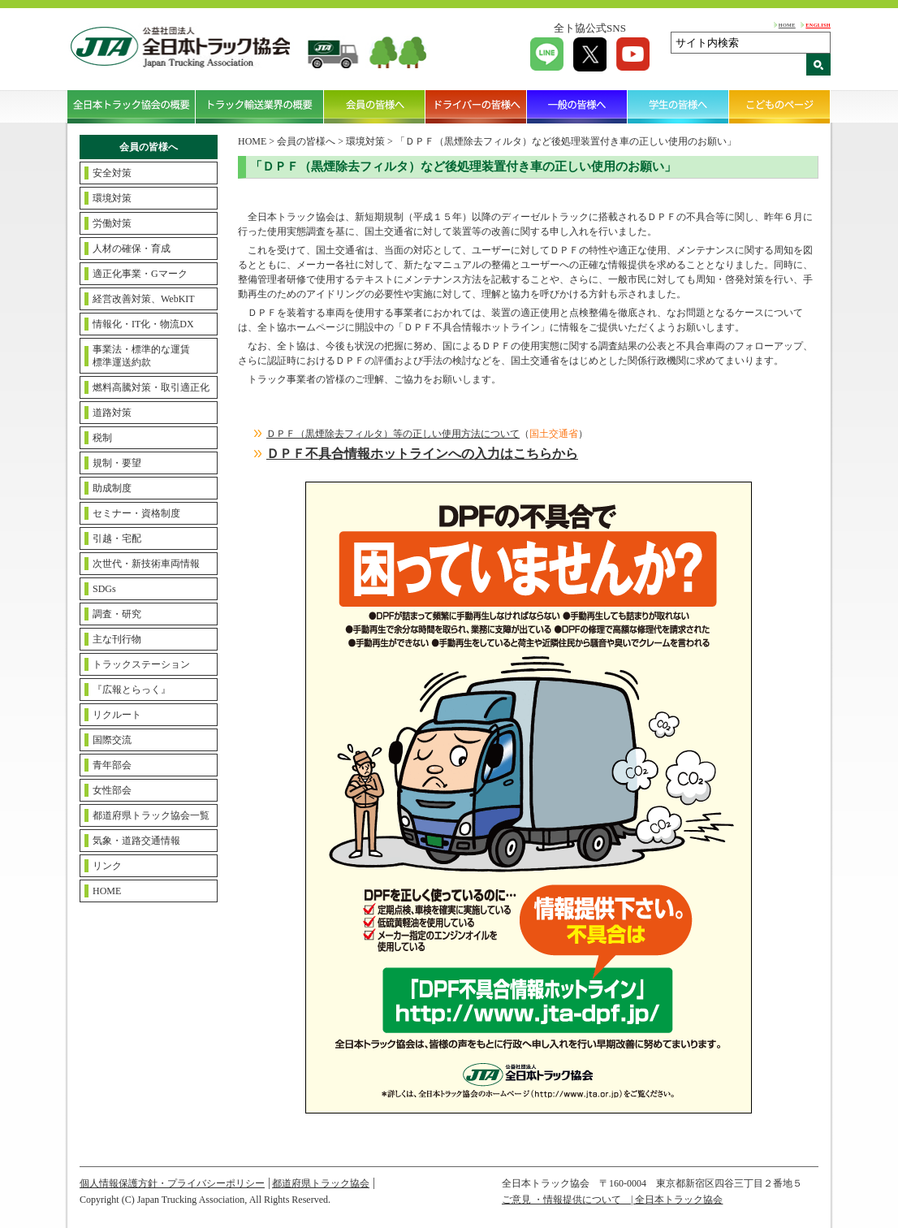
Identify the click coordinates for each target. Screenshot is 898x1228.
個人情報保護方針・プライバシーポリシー (172, 1183)
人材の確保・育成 (132, 248)
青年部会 (112, 765)
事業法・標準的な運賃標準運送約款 (141, 356)
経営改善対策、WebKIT (144, 299)
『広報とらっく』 (132, 689)
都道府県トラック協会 (320, 1183)
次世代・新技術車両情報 (146, 563)
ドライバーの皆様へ (476, 106)
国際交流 (112, 740)
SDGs (104, 589)
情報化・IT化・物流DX (143, 324)
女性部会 (112, 790)
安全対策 (112, 173)
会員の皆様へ (374, 106)
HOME (787, 25)
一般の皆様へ (577, 106)
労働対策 (112, 223)
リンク (107, 865)
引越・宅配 (117, 538)
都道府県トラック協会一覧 (151, 815)
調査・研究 (117, 614)
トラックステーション (141, 664)
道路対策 (112, 412)
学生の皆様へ (678, 106)
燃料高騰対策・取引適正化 (151, 387)
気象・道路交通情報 (136, 840)
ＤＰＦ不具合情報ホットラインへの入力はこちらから (422, 453)
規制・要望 (117, 463)
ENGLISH (818, 25)
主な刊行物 (117, 639)
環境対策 (112, 198)
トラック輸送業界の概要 (260, 106)
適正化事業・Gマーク (140, 273)
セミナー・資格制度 (136, 513)
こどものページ (780, 106)
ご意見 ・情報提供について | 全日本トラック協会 (612, 1199)
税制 (102, 437)
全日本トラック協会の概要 (131, 106)
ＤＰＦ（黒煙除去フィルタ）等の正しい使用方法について (393, 433)
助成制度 (112, 488)
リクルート (117, 714)
